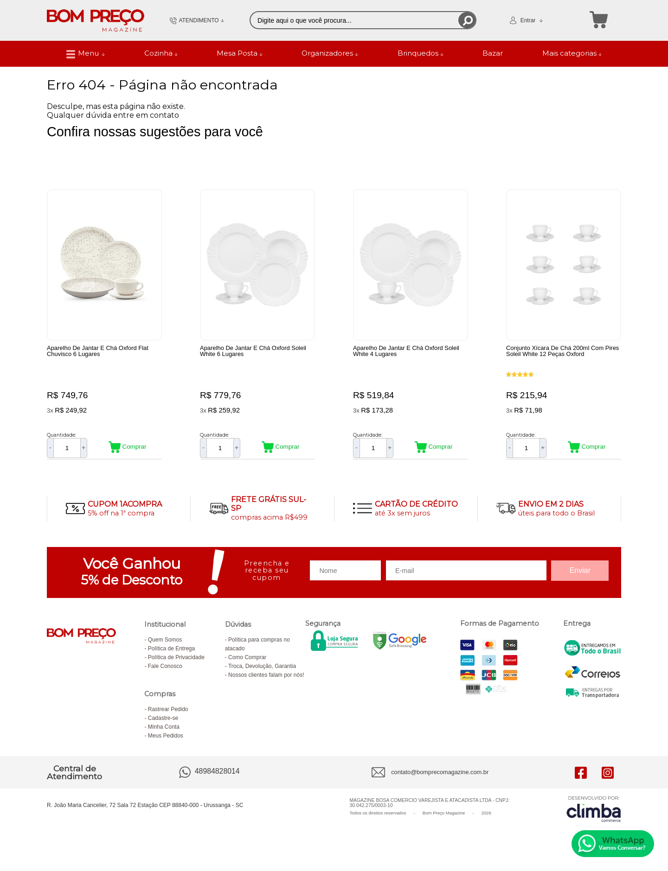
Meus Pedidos (165, 740)
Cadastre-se (163, 722)
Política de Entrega (171, 653)
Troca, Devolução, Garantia (262, 671)
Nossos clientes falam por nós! (266, 679)
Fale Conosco (165, 671)
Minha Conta (164, 731)
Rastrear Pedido (168, 714)
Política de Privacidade (176, 662)
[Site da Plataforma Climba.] (593, 813)
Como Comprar (247, 662)
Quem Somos (165, 644)
